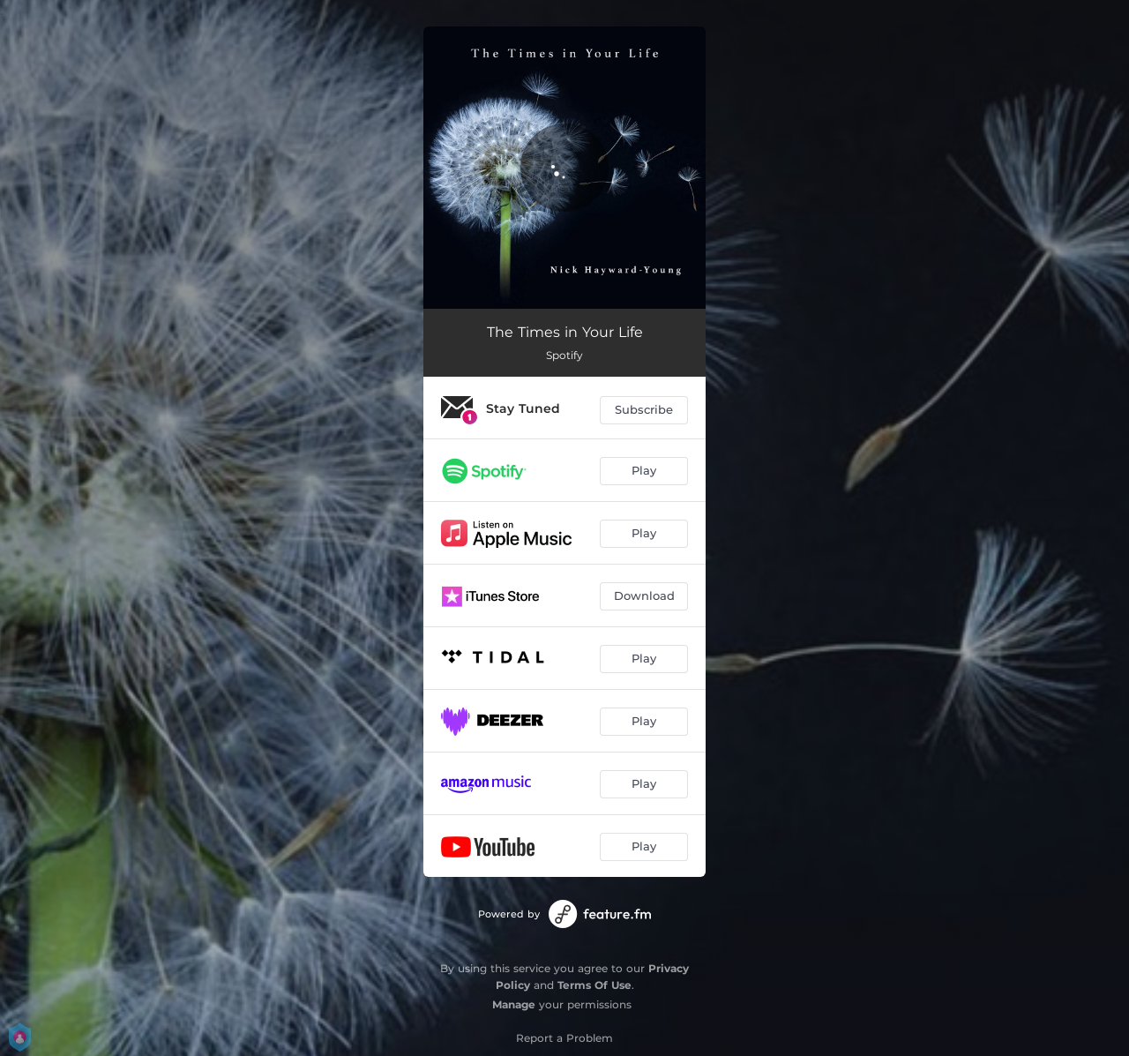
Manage (513, 1004)
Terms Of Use (594, 985)
